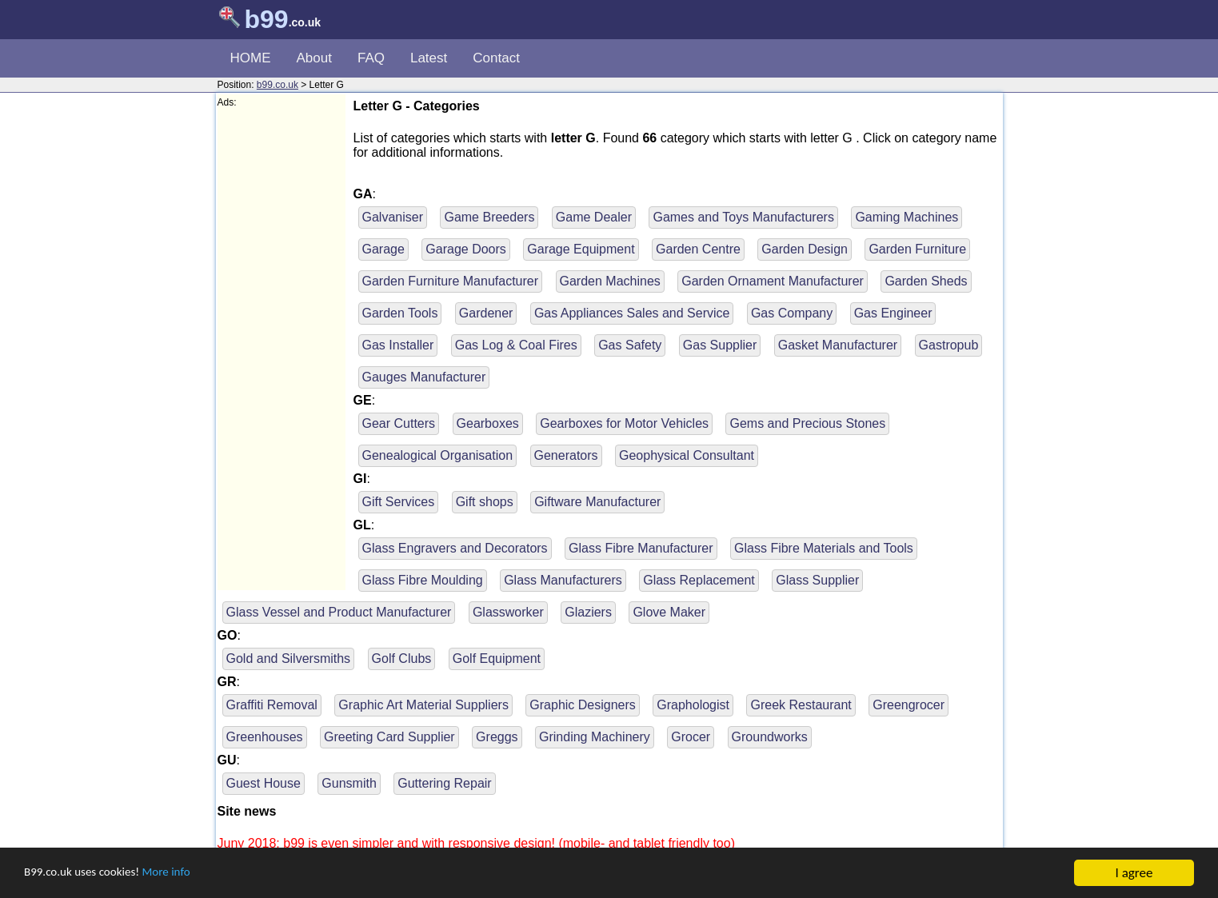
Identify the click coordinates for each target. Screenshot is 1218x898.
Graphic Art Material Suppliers (423, 705)
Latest (428, 58)
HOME (250, 58)
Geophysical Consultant (686, 455)
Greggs (496, 737)
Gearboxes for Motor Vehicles (624, 423)
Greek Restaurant (800, 705)
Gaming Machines (906, 217)
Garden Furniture (917, 249)
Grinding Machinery (594, 737)
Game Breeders (489, 217)
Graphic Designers (582, 705)
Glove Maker (669, 612)
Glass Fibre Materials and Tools (823, 548)
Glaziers (588, 612)
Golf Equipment (497, 658)
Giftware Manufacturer (597, 502)
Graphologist (693, 705)
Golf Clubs (402, 658)
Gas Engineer (893, 313)
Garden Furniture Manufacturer (450, 281)
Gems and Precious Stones (807, 423)
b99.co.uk (277, 84)
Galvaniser (392, 217)
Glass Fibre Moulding (422, 580)
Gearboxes (488, 423)
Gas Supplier (720, 345)
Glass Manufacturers (563, 580)
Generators (566, 455)
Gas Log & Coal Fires (516, 345)
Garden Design (804, 249)
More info (185, 874)
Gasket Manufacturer (837, 345)
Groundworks (770, 737)
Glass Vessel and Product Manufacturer (339, 612)
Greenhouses (264, 737)
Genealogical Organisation (437, 455)
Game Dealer (594, 217)
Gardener (486, 313)
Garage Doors (465, 249)
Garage (383, 249)
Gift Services (398, 502)
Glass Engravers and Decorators (455, 548)
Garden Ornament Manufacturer (772, 281)
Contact (496, 58)
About (314, 58)
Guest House (263, 783)
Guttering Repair (444, 783)
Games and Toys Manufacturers (743, 217)
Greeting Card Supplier (389, 737)
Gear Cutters (399, 423)
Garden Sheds (926, 281)
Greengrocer (908, 705)
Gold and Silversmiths (288, 658)
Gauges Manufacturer (424, 377)
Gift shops (484, 502)
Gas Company (792, 313)
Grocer (690, 737)
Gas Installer (398, 345)
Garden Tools (400, 313)
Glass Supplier (817, 580)
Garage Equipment (580, 249)
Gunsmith (348, 783)
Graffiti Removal (271, 705)
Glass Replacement (699, 580)
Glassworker (508, 612)
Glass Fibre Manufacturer (641, 548)
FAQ (371, 58)
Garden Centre (698, 249)
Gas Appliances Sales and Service (632, 313)
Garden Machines (610, 281)
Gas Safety (629, 345)
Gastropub (949, 345)
